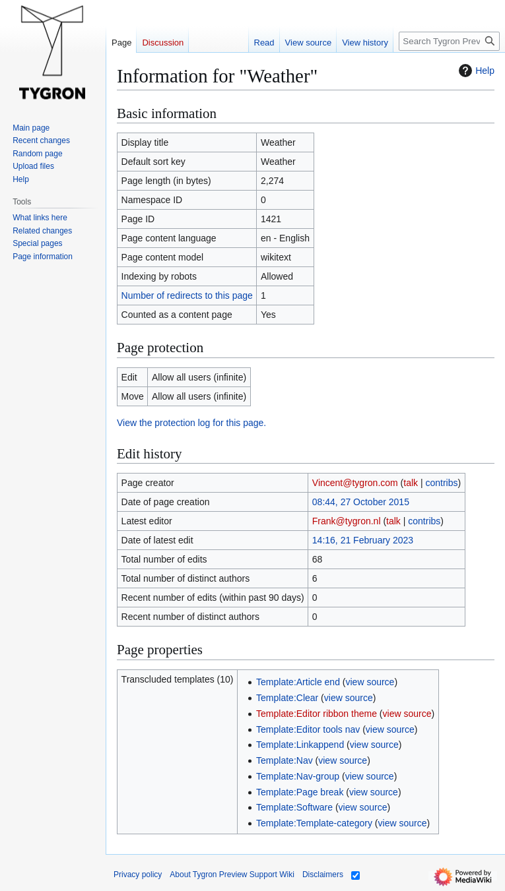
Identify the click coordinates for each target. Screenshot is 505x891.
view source (369, 682)
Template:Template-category (314, 823)
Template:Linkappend (300, 744)
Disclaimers (322, 874)
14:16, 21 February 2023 (362, 540)
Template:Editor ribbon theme (316, 713)
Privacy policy (138, 874)
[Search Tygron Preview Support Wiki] (449, 41)
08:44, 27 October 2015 (360, 502)
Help (474, 70)
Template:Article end (298, 682)
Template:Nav (284, 760)
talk (410, 482)
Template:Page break (299, 792)
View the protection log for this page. (191, 422)
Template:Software (294, 807)
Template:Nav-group (297, 776)
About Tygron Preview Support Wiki (232, 874)
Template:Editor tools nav (308, 729)
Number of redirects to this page (187, 295)
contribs (442, 482)
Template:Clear (287, 697)
